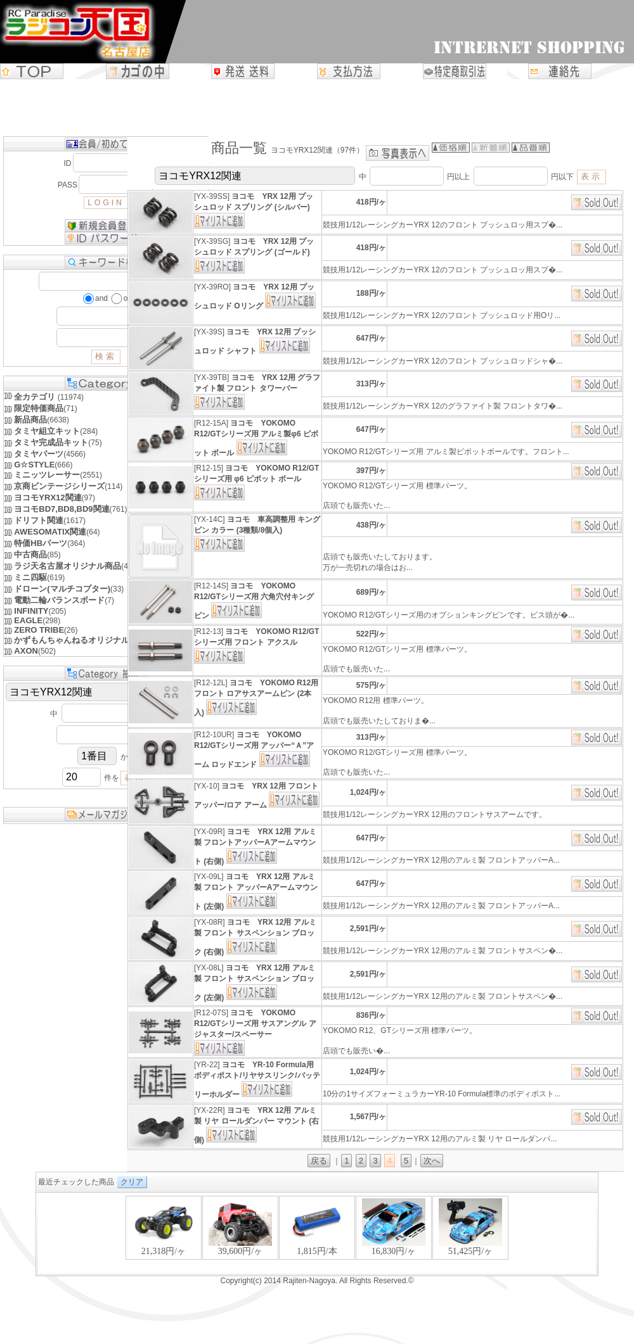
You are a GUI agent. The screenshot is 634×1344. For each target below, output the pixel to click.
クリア (131, 1181)
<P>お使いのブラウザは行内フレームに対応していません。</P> (317, 1234)
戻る (319, 1160)
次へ (432, 1160)
